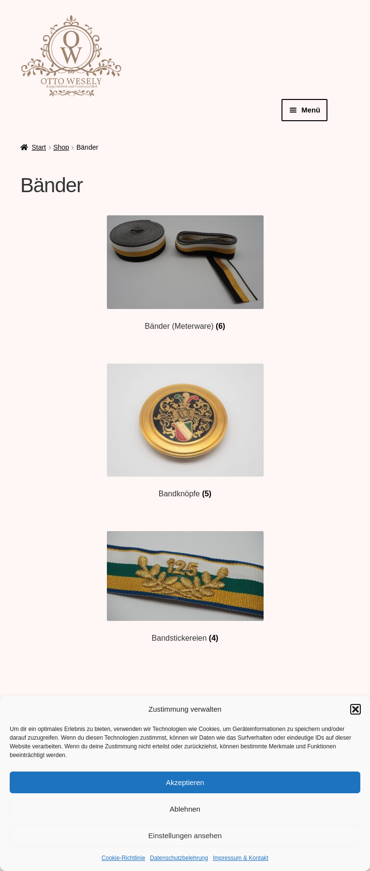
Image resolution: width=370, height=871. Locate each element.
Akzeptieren (185, 782)
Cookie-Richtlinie (123, 858)
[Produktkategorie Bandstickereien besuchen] (185, 587)
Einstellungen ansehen (185, 835)
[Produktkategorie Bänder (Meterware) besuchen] (185, 273)
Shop (61, 147)
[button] (355, 709)
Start (38, 147)
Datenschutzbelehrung (179, 858)
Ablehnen (185, 809)
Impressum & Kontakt (240, 858)
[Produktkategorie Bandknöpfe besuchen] (185, 431)
